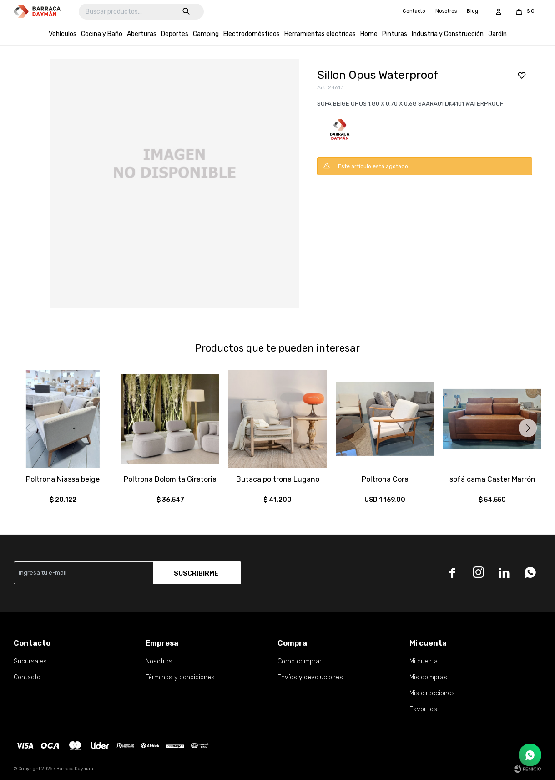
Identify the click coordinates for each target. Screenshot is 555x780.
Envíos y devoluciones (310, 677)
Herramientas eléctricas (320, 34)
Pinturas (394, 34)
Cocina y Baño (101, 34)
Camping (206, 34)
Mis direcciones (432, 693)
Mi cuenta (423, 661)
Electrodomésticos (251, 34)
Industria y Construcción (448, 34)
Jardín (497, 34)
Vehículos (62, 34)
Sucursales (30, 661)
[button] (528, 428)
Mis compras (428, 677)
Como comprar (300, 661)
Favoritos (423, 709)
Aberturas (141, 34)
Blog (472, 11)
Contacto (414, 11)
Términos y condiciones (180, 677)
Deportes (174, 34)
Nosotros (446, 11)
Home (369, 34)
